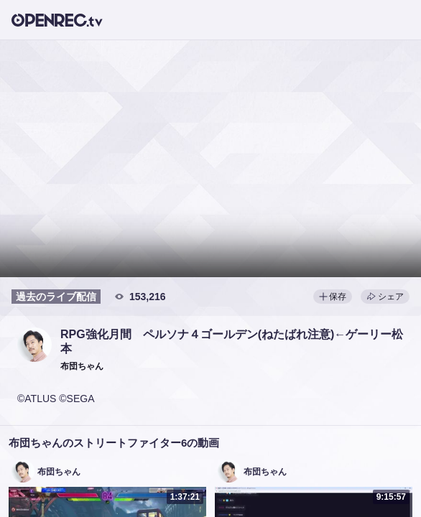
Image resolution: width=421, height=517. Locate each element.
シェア (385, 297)
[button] (34, 344)
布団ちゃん (58, 472)
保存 (332, 297)
